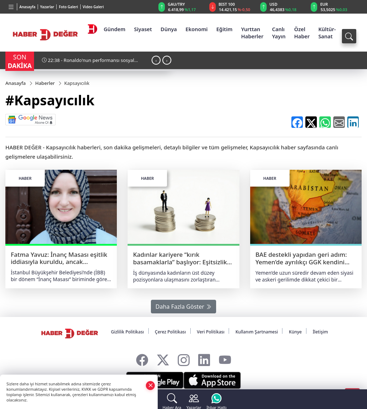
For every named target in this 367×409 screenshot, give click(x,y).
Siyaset (143, 29)
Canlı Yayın (279, 32)
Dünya (169, 29)
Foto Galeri (68, 6)
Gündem (114, 29)
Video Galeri (93, 6)
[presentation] (156, 60)
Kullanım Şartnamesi (256, 332)
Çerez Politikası (170, 332)
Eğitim (224, 29)
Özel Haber (302, 32)
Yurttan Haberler (252, 32)
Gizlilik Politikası (127, 332)
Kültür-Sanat (327, 32)
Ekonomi (197, 29)
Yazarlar (47, 6)
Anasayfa (27, 6)
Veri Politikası (210, 332)
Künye (295, 332)
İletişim (320, 332)
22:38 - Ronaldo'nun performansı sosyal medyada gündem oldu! (88, 63)
